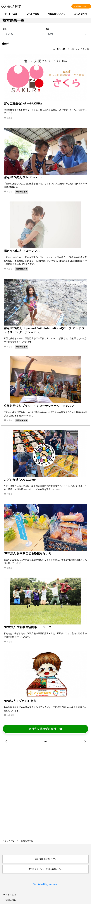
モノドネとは (10, 13)
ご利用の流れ (32, 13)
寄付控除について (56, 13)
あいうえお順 (82, 49)
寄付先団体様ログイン (45, 859)
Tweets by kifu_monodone (45, 884)
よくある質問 (80, 13)
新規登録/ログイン (81, 6)
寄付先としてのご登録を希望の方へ (46, 869)
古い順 (70, 49)
